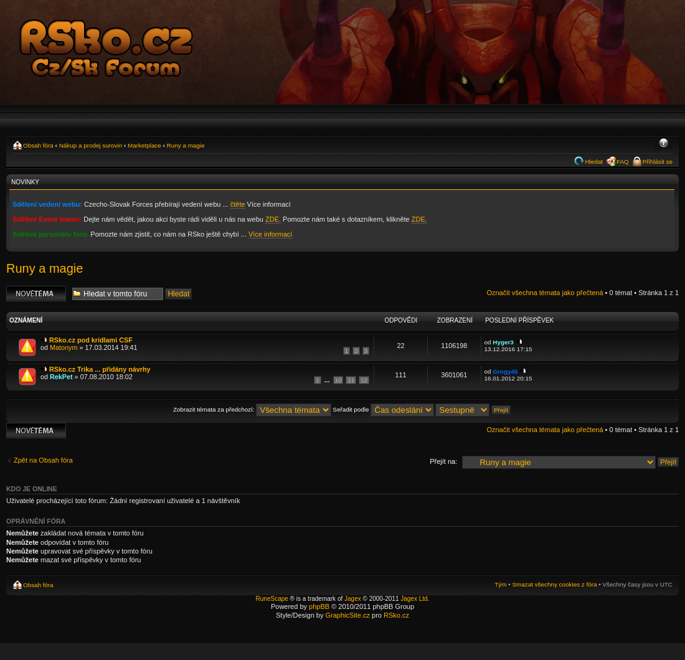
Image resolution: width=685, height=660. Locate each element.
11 (350, 380)
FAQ (622, 161)
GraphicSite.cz (347, 615)
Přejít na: (443, 461)
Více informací (270, 234)
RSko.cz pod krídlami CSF (91, 340)
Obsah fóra (38, 145)
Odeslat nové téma (36, 293)
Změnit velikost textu (663, 143)
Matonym (63, 347)
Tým (500, 584)
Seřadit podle (383, 409)
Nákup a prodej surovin (91, 145)
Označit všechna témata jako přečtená (544, 292)
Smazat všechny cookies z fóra (554, 584)
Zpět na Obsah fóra (43, 460)
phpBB (319, 606)
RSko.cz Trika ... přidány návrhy (100, 369)
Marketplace (144, 145)
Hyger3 (503, 342)
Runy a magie (186, 145)
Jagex (352, 598)
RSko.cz (396, 615)
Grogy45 (505, 371)
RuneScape (272, 598)
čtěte (237, 204)
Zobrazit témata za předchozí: (252, 409)
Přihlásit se (658, 161)
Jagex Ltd (413, 598)
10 (338, 380)
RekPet (61, 376)
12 (364, 380)
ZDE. (273, 219)
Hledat (594, 161)
